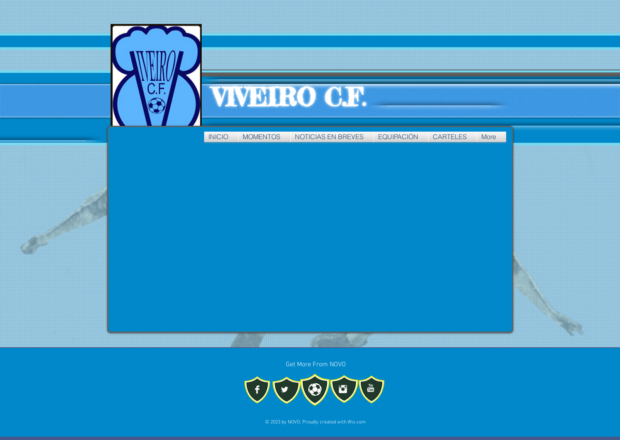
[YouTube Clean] (371, 388)
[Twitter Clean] (284, 389)
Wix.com (356, 422)
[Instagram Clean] (343, 389)
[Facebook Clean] (257, 389)
